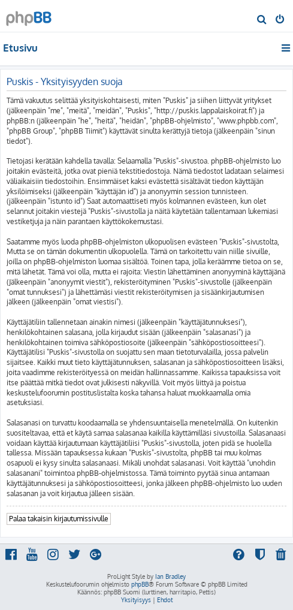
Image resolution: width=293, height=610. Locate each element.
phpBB (140, 584)
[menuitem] (262, 20)
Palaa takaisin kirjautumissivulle (58, 518)
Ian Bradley (170, 576)
